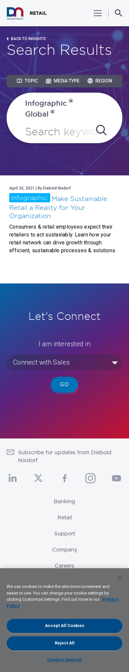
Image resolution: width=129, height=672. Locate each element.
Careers (64, 565)
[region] (64, 620)
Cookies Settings (64, 659)
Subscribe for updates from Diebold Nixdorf (65, 456)
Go (64, 384)
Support (64, 533)
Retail (64, 517)
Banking (64, 501)
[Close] (119, 578)
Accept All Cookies (64, 625)
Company (64, 549)
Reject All (65, 642)
